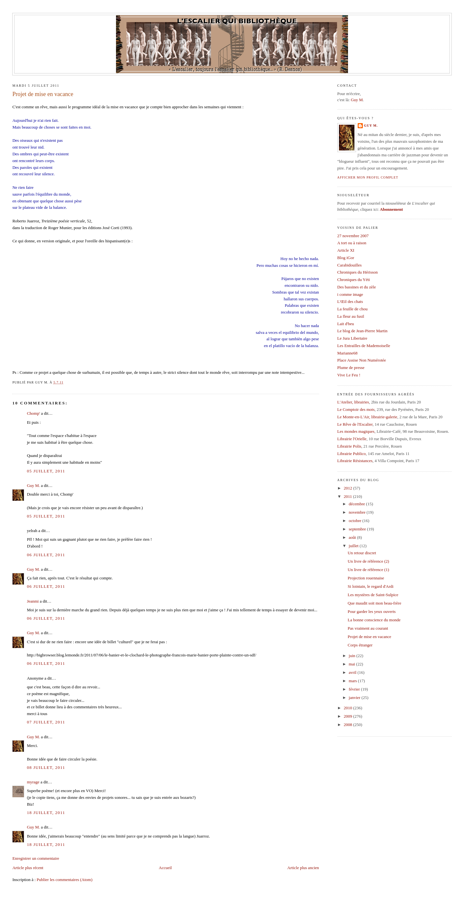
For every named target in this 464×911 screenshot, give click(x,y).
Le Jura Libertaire (352, 338)
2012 (348, 488)
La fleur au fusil (350, 316)
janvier (355, 697)
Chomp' (33, 413)
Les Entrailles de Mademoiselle (363, 345)
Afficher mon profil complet (367, 177)
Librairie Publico (351, 453)
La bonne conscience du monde (374, 619)
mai (352, 664)
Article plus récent (27, 867)
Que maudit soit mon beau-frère (374, 603)
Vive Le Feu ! (349, 375)
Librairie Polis (349, 446)
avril (353, 672)
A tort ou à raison (351, 242)
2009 (348, 716)
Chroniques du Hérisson (357, 272)
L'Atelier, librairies (353, 402)
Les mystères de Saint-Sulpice (373, 594)
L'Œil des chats (350, 301)
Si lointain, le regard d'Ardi (370, 586)
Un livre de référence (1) (368, 569)
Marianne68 (347, 353)
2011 (348, 496)
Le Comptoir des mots (356, 409)
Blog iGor (345, 257)
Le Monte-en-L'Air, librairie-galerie (367, 416)
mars (353, 680)
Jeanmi (33, 601)
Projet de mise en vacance (42, 94)
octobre (355, 520)
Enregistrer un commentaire (35, 858)
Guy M (357, 99)
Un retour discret (362, 552)
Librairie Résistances (354, 460)
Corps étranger (360, 645)
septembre (358, 529)
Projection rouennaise (366, 578)
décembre (357, 503)
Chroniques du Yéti (353, 279)
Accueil (165, 867)
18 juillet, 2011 (46, 812)
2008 (348, 724)
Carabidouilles (349, 265)
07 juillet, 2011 (46, 722)
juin (352, 655)
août (353, 537)
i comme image (350, 294)
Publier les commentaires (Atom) (64, 879)
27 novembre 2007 (353, 235)
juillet (354, 545)
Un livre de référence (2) (368, 561)
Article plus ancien (303, 867)
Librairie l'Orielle (352, 438)
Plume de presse (350, 367)
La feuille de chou (352, 308)
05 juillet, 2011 (46, 471)
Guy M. (33, 485)
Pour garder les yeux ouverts (372, 611)
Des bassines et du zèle (356, 287)
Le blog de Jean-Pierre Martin (362, 330)
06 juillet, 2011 (46, 554)
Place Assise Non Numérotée (361, 360)
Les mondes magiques (356, 431)
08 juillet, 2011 (46, 767)
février (355, 689)
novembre (357, 512)
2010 (348, 707)
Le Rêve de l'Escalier (355, 424)
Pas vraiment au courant (368, 628)
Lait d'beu (345, 323)
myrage (33, 782)
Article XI (345, 250)
